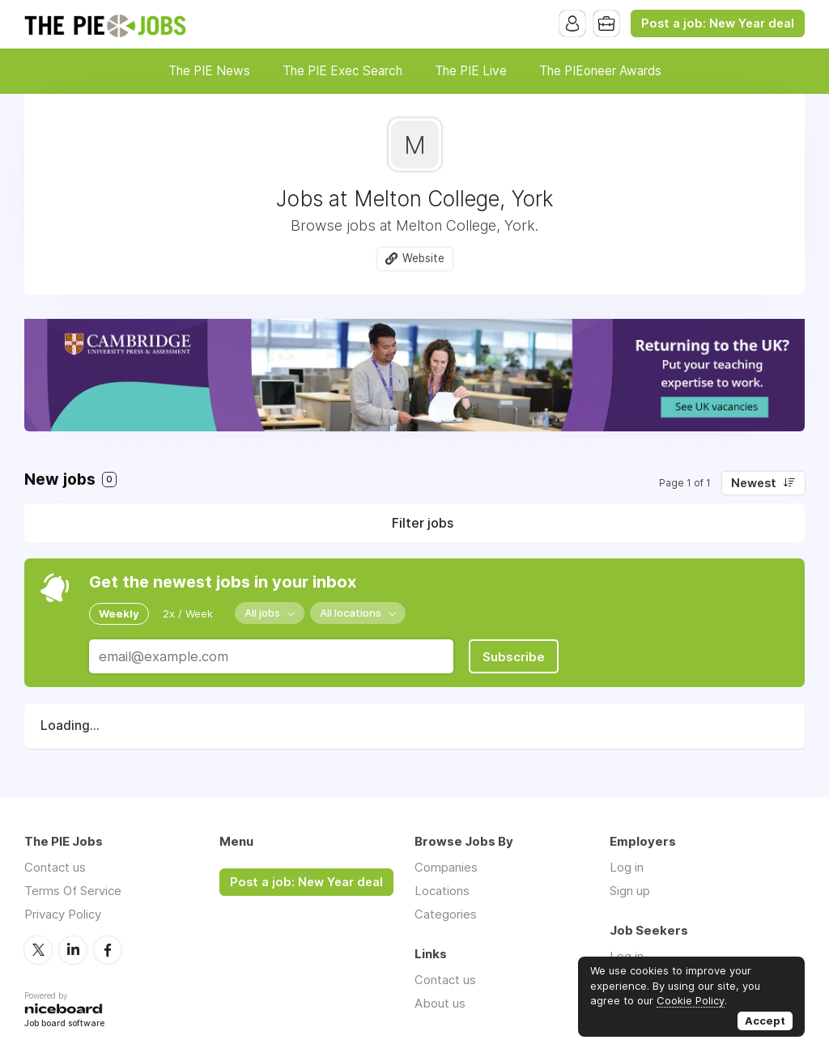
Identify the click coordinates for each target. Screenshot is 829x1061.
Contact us (55, 867)
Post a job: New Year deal (717, 23)
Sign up (630, 890)
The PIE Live (471, 71)
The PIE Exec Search (342, 71)
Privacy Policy (62, 914)
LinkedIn (73, 950)
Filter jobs (422, 523)
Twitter (38, 950)
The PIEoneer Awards (600, 71)
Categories (445, 914)
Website (423, 258)
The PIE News (209, 71)
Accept (765, 1020)
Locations (442, 890)
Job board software (64, 1024)
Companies (446, 867)
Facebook (107, 950)
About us (440, 1003)
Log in (627, 867)
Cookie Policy (691, 1000)
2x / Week (188, 613)
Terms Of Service (72, 890)
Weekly (119, 613)
